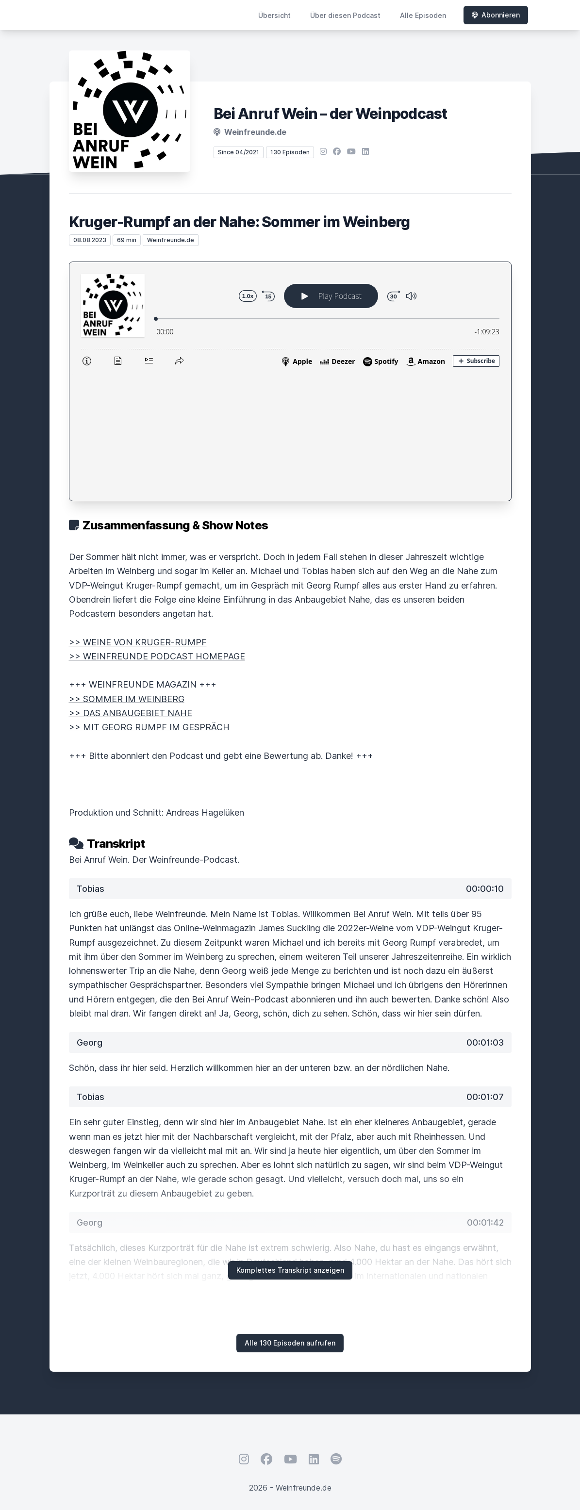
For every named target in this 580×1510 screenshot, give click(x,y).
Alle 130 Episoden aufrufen (290, 1217)
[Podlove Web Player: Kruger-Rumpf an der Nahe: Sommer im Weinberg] (290, 318)
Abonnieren (496, 15)
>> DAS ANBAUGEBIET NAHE (130, 587)
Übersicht (274, 15)
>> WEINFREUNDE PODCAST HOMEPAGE (157, 530)
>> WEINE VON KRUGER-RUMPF (138, 516)
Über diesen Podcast (345, 15)
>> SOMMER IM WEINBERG (126, 573)
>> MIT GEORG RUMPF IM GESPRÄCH (149, 601)
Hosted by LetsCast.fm (290, 1396)
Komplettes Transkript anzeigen (290, 1144)
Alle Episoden (423, 15)
